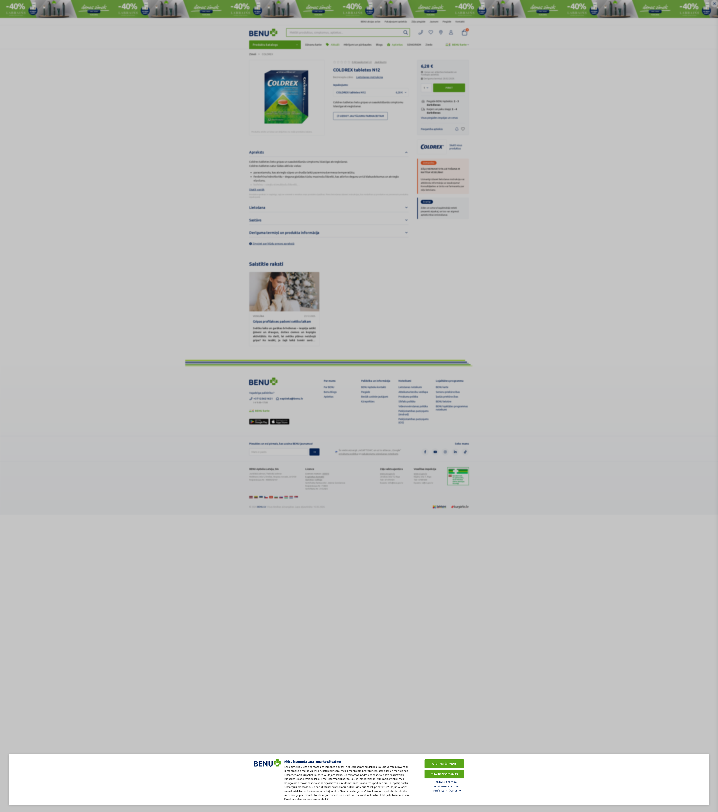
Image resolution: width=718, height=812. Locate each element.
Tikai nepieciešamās (444, 774)
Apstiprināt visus (444, 763)
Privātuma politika (446, 786)
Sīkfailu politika (446, 782)
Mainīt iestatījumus (445, 790)
